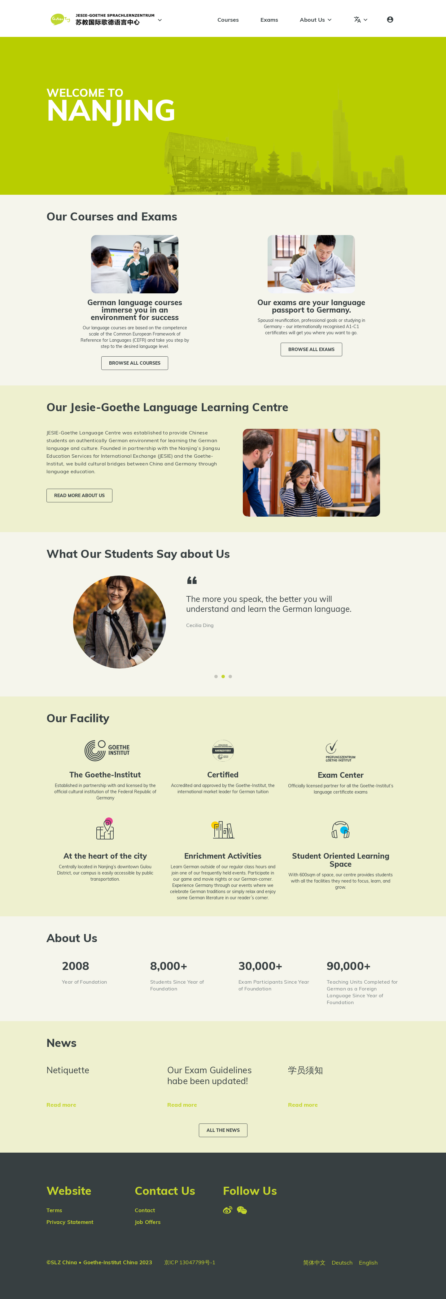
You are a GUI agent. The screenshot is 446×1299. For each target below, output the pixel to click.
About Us (316, 20)
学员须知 (305, 1070)
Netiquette (67, 1070)
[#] (159, 20)
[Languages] (361, 20)
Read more (61, 1104)
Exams (269, 19)
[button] (134, 363)
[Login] (390, 20)
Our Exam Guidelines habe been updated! (209, 1075)
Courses (228, 19)
